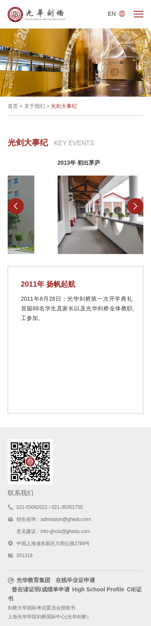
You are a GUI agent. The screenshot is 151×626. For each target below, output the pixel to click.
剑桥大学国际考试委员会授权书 (41, 608)
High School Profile (98, 589)
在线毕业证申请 (75, 580)
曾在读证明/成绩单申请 (41, 589)
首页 (13, 106)
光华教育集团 (29, 580)
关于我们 (34, 106)
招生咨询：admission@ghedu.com (54, 519)
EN (117, 13)
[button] (16, 206)
